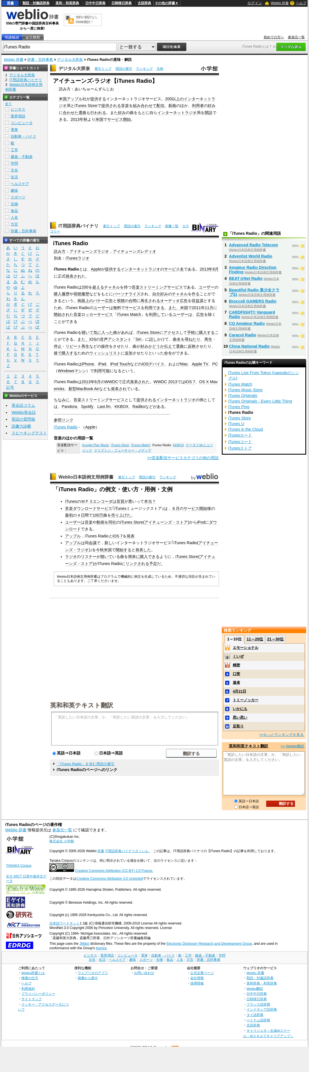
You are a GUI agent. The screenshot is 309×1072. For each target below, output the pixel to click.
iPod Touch (120, 364)
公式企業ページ (202, 973)
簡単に (134, 556)
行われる (98, 112)
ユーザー (206, 287)
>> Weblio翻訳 (292, 746)
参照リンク (63, 420)
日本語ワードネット (64, 923)
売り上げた (121, 515)
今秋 (100, 550)
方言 (14, 224)
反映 (192, 346)
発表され (73, 276)
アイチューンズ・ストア (166, 522)
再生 (208, 339)
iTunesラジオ (77, 258)
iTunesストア (240, 448)
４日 (81, 515)
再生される (150, 300)
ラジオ (71, 556)
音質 (120, 501)
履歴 (66, 294)
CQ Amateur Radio (247, 323)
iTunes (71, 501)
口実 (236, 674)
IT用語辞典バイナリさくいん (127, 851)
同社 (112, 522)
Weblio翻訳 (255, 988)
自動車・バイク (23, 136)
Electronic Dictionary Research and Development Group (209, 944)
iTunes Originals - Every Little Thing (260, 401)
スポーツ (18, 197)
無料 (117, 307)
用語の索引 (123, 69)
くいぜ (238, 656)
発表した (143, 550)
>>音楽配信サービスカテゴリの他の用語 (183, 457)
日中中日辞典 (95, 3)
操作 (105, 346)
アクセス (171, 332)
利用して (157, 314)
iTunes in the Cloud (245, 429)
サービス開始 (119, 119)
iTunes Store (86, 105)
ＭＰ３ (87, 501)
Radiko (139, 406)
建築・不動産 (22, 157)
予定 (153, 563)
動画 (100, 522)
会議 (93, 543)
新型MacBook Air (83, 389)
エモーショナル (245, 648)
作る (196, 294)
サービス (133, 307)
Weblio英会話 (24, 412)
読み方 (60, 251)
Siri (138, 339)
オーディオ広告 (174, 300)
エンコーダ (103, 501)
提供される (111, 105)
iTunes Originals (242, 395)
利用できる (154, 307)
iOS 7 (190, 381)
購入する (207, 332)
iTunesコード (240, 441)
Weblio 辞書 (280, 3)
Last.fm (104, 406)
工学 (14, 150)
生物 (14, 204)
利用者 (198, 105)
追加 (129, 353)
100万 (98, 515)
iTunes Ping (238, 407)
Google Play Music (95, 445)
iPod (201, 522)
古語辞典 (144, 3)
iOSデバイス (153, 364)
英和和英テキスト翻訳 (81, 705)
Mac (184, 364)
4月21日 (239, 691)
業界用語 (18, 116)
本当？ (150, 501)
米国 (63, 99)
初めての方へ (274, 37)
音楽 (125, 105)
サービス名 (174, 269)
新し (108, 543)
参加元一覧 (296, 37)
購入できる (150, 556)
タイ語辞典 (255, 1015)
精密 (236, 665)
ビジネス (18, 109)
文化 (14, 170)
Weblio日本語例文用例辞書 (86, 477)
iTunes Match (129, 314)
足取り (238, 726)
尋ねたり (192, 339)
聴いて (87, 332)
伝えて (170, 346)
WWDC (111, 381)
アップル (74, 99)
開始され (62, 314)
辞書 (10, 3)
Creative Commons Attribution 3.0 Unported (109, 879)
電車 (14, 130)
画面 (81, 300)
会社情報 (197, 978)
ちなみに (62, 399)
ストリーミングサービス (161, 287)
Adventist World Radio (250, 256)
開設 (208, 112)
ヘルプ (301, 3)
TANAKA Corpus (18, 866)
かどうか (156, 346)
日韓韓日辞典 (121, 3)
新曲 (172, 105)
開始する (123, 550)
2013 (172, 381)
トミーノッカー (245, 700)
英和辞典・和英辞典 (262, 983)
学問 (14, 163)
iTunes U (236, 423)
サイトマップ (31, 999)
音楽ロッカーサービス (93, 314)
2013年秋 (79, 119)
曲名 (177, 339)
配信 (160, 105)
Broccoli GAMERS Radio (253, 301)
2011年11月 (202, 307)
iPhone (88, 364)
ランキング (144, 69)
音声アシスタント (115, 339)
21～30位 (275, 639)
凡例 (159, 69)
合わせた (71, 112)
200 (168, 99)
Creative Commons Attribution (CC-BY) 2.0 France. (114, 871)
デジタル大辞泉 (70, 59)
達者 (236, 682)
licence (101, 948)
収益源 (197, 300)
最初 (69, 515)
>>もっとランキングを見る (281, 734)
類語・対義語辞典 (36, 3)
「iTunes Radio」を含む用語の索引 (86, 764)
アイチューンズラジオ (89, 251)
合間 (132, 300)
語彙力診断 (21, 426)
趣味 (14, 190)
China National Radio (249, 346)
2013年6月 (209, 269)
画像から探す (88, 978)
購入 (58, 294)
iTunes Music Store (245, 390)
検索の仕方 (29, 978)
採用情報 (197, 983)
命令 (168, 353)
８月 (176, 508)
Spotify (87, 406)
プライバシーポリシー (38, 993)
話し (153, 339)
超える (98, 287)
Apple (96, 269)
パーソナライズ (126, 294)
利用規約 (28, 988)
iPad (102, 364)
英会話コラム (23, 405)
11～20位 (255, 639)
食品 (14, 211)
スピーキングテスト (29, 433)
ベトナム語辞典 (258, 1020)
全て (8, 104)
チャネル (112, 287)
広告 (200, 314)
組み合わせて (144, 105)
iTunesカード (240, 435)
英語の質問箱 (23, 419)
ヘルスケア (20, 184)
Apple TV (200, 364)
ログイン (254, 3)
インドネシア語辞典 (262, 1009)
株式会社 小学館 (61, 841)
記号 (10, 387)
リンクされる (137, 563)
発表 (131, 536)
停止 (58, 346)
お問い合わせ (144, 973)
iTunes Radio (65, 427)
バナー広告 (103, 300)
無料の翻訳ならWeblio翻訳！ (86, 19)
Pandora (69, 406)
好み (212, 105)
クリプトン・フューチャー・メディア (122, 450)
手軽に (193, 332)
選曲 (82, 112)
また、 (174, 307)
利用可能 (102, 370)
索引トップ (103, 69)
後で (58, 353)
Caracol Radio (242, 335)
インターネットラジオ (177, 112)
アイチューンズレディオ (134, 251)
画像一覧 (171, 226)
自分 (156, 294)
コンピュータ (22, 123)
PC (215, 364)
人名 (14, 217)
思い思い (240, 717)
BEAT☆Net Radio (246, 278)
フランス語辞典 (258, 1004)
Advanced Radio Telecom (253, 245)
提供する (98, 99)
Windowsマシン (72, 370)
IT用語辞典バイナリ (78, 226)
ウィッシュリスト (105, 353)
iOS (92, 339)
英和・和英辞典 (67, 3)
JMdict (84, 944)
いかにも (240, 709)
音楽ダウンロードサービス (88, 508)
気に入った (103, 332)
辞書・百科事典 (40, 59)
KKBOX (122, 406)
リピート (73, 346)
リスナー (89, 556)
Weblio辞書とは (33, 973)
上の (180, 99)
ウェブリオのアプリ (93, 973)
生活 (14, 177)
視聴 (77, 294)
